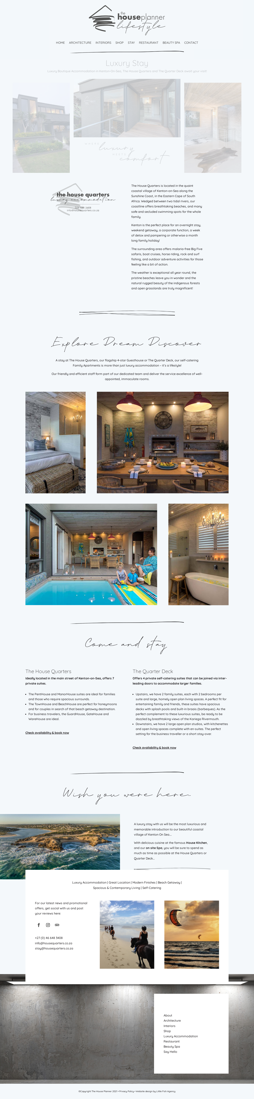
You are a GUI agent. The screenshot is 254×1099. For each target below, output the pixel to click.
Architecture (80, 43)
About (168, 1015)
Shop (119, 43)
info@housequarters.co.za (53, 943)
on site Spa (154, 848)
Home (60, 43)
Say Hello (170, 1052)
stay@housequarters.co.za (54, 948)
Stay (131, 43)
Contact (191, 43)
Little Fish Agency (165, 1091)
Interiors (103, 43)
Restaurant (148, 43)
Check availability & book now (47, 733)
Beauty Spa (171, 43)
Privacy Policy (126, 1091)
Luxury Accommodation (181, 1036)
